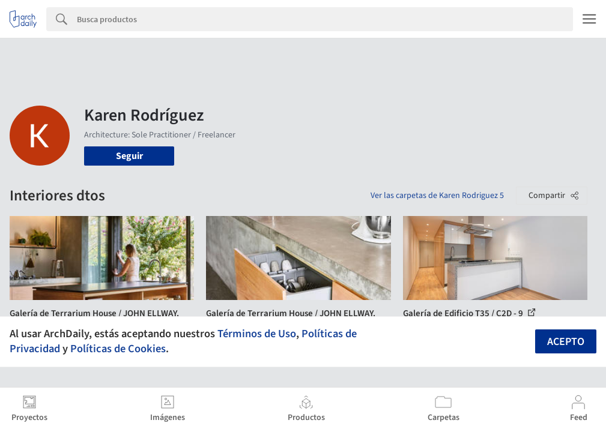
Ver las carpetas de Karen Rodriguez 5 (437, 195)
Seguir (129, 156)
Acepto (565, 341)
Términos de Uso (256, 333)
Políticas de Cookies (118, 348)
